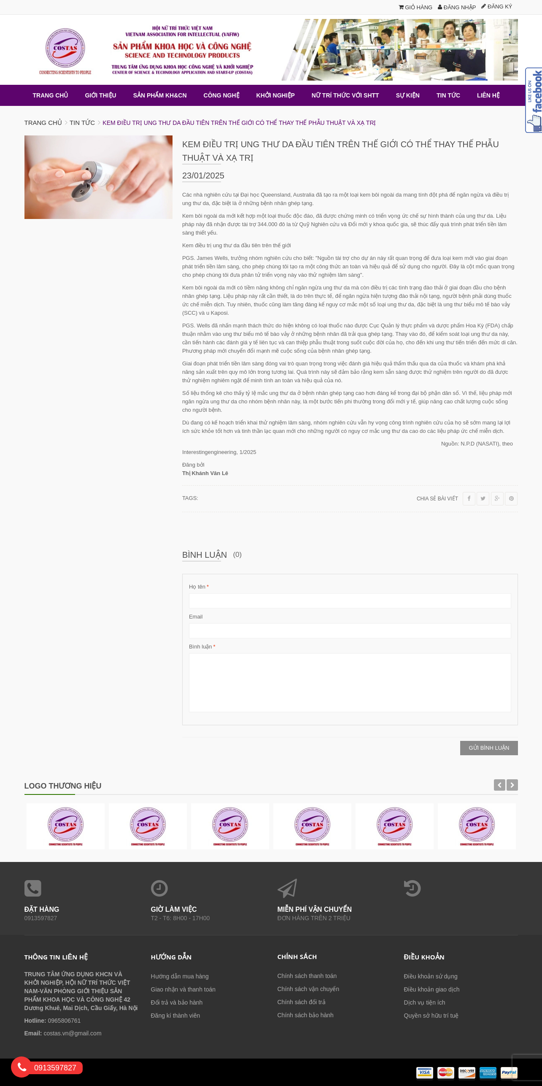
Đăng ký (496, 6)
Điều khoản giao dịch (432, 989)
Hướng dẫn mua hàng (180, 976)
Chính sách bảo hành (306, 1015)
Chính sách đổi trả (302, 1002)
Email (196, 616)
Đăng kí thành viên (175, 1015)
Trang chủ (43, 122)
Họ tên (197, 587)
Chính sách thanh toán (307, 976)
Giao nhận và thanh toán (183, 989)
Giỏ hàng (416, 7)
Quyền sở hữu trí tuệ (431, 1015)
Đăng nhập (457, 7)
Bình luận (200, 647)
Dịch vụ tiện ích (424, 1002)
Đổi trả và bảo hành (177, 1002)
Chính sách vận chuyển (309, 989)
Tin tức (82, 122)
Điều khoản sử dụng (431, 976)
